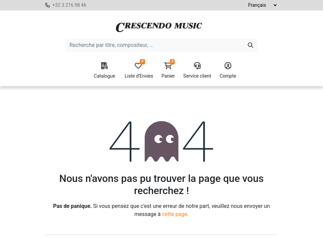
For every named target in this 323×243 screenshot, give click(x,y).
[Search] (250, 45)
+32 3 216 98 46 (69, 5)
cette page (174, 214)
